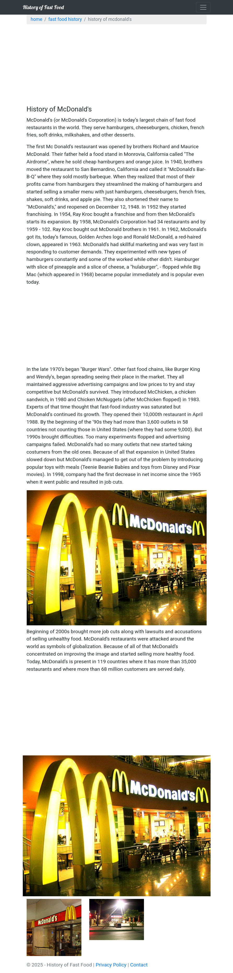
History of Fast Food (43, 7)
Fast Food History (65, 19)
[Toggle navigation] (203, 7)
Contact (139, 965)
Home (36, 19)
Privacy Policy (110, 965)
